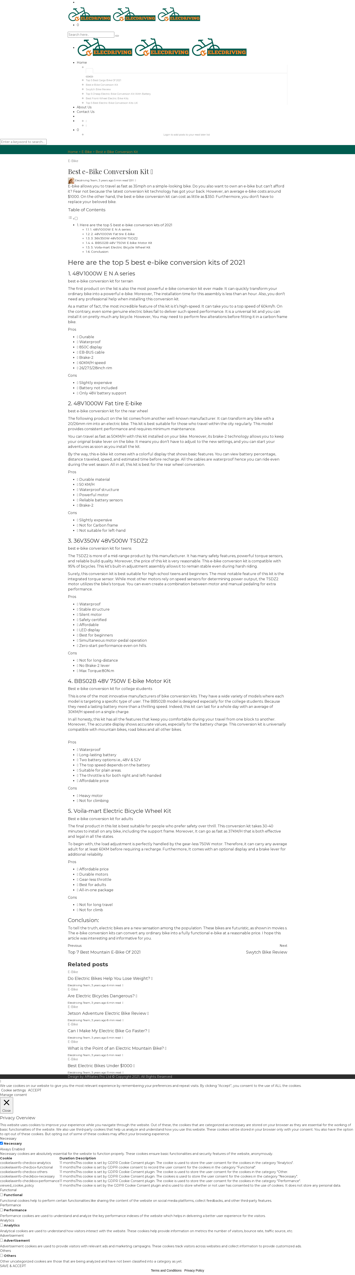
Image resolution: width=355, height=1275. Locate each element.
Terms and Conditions (166, 1270)
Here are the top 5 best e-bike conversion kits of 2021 (126, 225)
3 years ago (106, 180)
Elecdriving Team (86, 180)
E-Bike (87, 152)
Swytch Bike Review (98, 89)
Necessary (13, 1143)
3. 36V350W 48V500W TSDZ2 (114, 238)
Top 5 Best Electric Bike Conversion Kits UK (112, 102)
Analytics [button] (7, 1220)
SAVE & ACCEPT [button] (13, 1266)
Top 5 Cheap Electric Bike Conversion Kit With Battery (118, 93)
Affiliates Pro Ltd (98, 1077)
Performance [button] (10, 1205)
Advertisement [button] (12, 1236)
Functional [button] (8, 1190)
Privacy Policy (194, 1270)
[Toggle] (76, 218)
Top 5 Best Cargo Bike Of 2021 (103, 80)
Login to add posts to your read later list (186, 134)
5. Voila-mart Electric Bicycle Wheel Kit (120, 247)
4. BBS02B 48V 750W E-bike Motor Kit (121, 243)
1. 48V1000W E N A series (110, 229)
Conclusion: (100, 251)
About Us (84, 107)
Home (82, 63)
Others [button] (5, 1251)
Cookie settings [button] (13, 1090)
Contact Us (85, 112)
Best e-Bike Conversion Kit (102, 84)
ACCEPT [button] (34, 1090)
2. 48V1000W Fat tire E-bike (113, 234)
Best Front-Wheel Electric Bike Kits (107, 98)
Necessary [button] (8, 1139)
